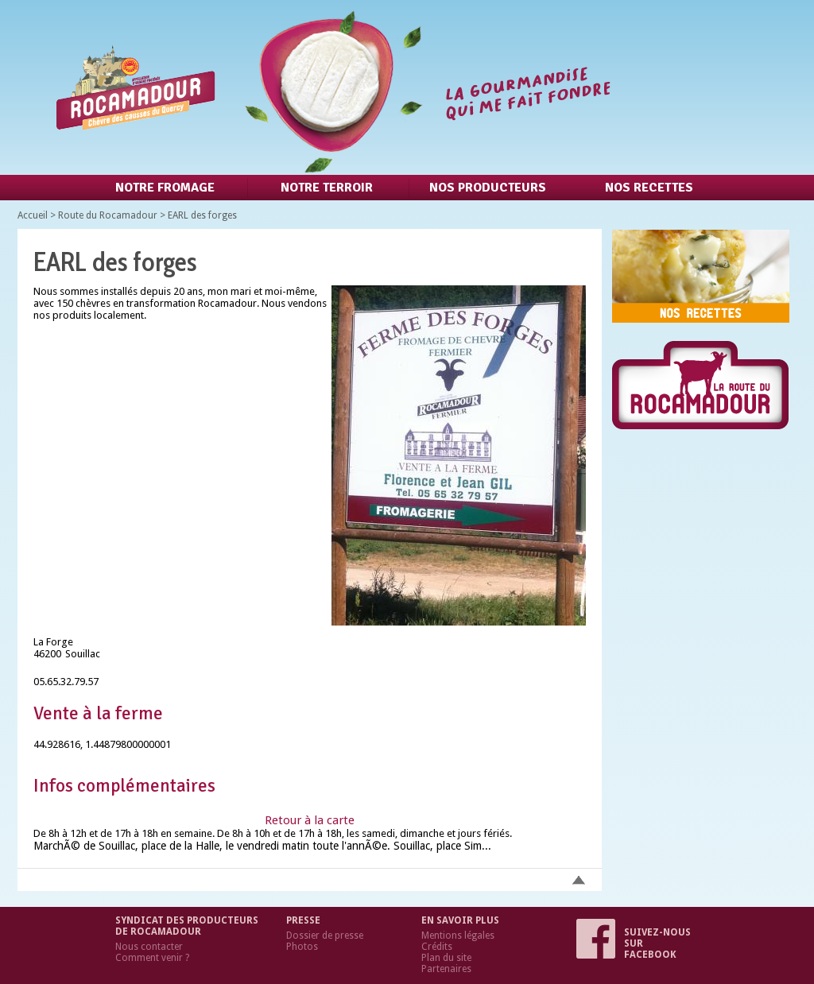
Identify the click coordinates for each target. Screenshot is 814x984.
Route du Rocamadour (107, 215)
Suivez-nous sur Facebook (633, 943)
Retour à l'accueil (329, 87)
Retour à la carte (310, 820)
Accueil (32, 215)
